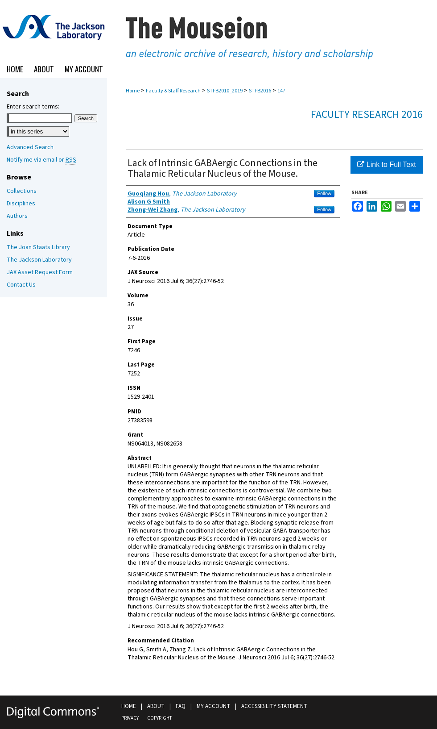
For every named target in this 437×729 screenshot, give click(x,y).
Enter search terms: (33, 106)
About (156, 706)
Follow (324, 193)
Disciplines (21, 203)
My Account (213, 706)
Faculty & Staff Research (173, 91)
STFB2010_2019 (225, 91)
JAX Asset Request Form (40, 272)
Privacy (130, 718)
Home (133, 91)
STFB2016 (260, 91)
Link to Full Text (386, 164)
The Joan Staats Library (38, 247)
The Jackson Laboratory (39, 259)
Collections (22, 191)
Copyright (159, 718)
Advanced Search (30, 147)
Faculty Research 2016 (367, 114)
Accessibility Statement (274, 706)
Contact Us (21, 284)
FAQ (181, 706)
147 (281, 91)
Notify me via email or (41, 159)
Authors (17, 216)
